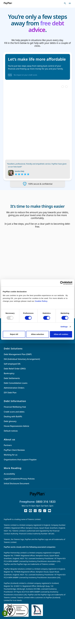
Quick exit (5, 613)
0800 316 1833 (46, 502)
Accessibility (9, 474)
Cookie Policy (41, 301)
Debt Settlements (12, 378)
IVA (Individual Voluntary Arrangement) (22, 359)
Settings (64, 327)
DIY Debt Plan (10, 392)
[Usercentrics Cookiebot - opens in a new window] (61, 283)
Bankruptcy (9, 373)
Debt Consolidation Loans (15, 383)
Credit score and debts (14, 411)
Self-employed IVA (12, 364)
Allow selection (37, 334)
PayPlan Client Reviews (14, 450)
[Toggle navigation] (69, 3)
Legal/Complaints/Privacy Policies (19, 478)
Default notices (11, 431)
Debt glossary (10, 421)
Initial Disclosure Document (16, 483)
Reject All (14, 334)
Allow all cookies (61, 334)
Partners (8, 445)
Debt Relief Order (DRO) (15, 368)
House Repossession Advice (16, 426)
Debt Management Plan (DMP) (18, 354)
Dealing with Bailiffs (13, 416)
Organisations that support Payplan (20, 459)
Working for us (10, 454)
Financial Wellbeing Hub (15, 407)
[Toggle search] (65, 3)
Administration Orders (14, 387)
